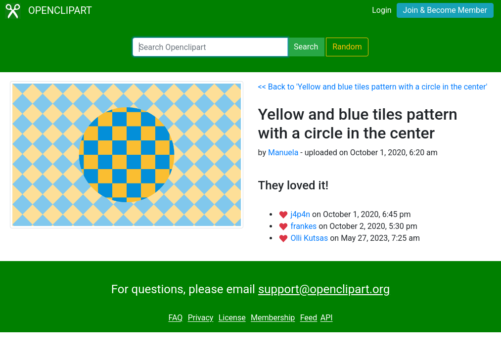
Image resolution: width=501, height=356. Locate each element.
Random (347, 46)
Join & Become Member (445, 10)
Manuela (283, 152)
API (326, 318)
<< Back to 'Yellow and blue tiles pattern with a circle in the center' (373, 86)
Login (381, 10)
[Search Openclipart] (210, 47)
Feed (309, 318)
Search (306, 46)
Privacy (201, 318)
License (232, 318)
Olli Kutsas (310, 238)
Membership (273, 318)
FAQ (175, 318)
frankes (304, 226)
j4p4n (301, 214)
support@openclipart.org (324, 289)
